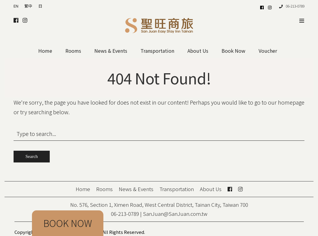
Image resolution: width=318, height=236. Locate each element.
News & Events (110, 50)
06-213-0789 (291, 5)
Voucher (268, 50)
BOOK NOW (67, 223)
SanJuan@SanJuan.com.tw (175, 213)
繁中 (28, 6)
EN (16, 6)
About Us (197, 50)
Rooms (73, 50)
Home (45, 50)
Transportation (157, 50)
